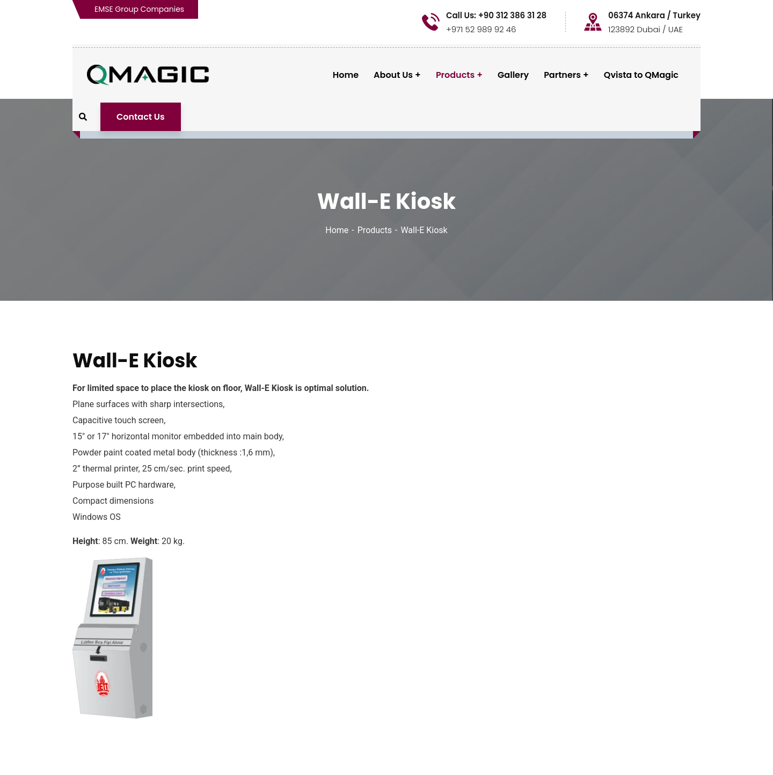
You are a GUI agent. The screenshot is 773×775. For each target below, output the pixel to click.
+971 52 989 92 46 (481, 29)
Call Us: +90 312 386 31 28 (496, 15)
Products (375, 230)
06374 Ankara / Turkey (654, 15)
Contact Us (140, 117)
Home (336, 230)
